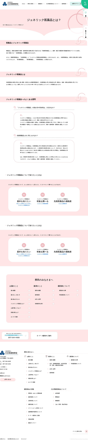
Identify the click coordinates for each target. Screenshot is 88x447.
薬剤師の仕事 (62, 290)
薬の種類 (13, 290)
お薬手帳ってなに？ (16, 308)
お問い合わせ (7, 379)
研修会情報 (85, 14)
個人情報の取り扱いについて (13, 438)
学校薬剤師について (64, 294)
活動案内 (40, 3)
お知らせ (2, 373)
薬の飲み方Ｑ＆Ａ (15, 299)
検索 (84, 4)
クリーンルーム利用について (35, 408)
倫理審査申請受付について (35, 411)
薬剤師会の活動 (29, 389)
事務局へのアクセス (5, 375)
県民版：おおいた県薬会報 (35, 393)
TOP (4, 24)
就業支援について (32, 404)
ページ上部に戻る (77, 431)
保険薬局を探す (39, 303)
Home (23, 3)
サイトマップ (23, 438)
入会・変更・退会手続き (61, 404)
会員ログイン (75, 3)
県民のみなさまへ (9, 24)
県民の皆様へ (31, 3)
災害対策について (32, 400)
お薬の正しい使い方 (33, 363)
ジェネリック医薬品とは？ (17, 303)
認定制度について (32, 397)
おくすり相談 (14, 316)
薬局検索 (64, 3)
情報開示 (57, 400)
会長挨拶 (57, 393)
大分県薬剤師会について (52, 3)
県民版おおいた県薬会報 (85, 32)
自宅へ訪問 (38, 299)
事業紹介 (57, 397)
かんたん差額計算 (63, 203)
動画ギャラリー (32, 422)
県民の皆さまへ (29, 352)
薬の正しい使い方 (15, 294)
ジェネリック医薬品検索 (42, 203)
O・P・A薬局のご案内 (34, 415)
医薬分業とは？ (15, 312)
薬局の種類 (38, 290)
